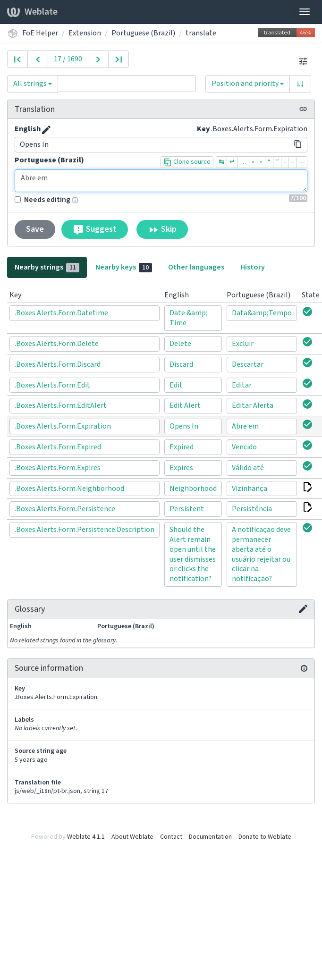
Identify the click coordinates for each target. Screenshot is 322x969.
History (252, 267)
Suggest (95, 229)
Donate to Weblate (264, 837)
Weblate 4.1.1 (86, 837)
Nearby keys (123, 267)
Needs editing (42, 199)
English (28, 129)
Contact (171, 837)
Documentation (210, 837)
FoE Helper (40, 33)
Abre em (161, 180)
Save (35, 229)
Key (203, 129)
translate (201, 33)
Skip (162, 229)
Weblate (32, 11)
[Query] (127, 83)
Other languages (196, 267)
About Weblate (132, 837)
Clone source (187, 162)
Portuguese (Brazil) (143, 33)
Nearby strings (47, 267)
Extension (84, 33)
